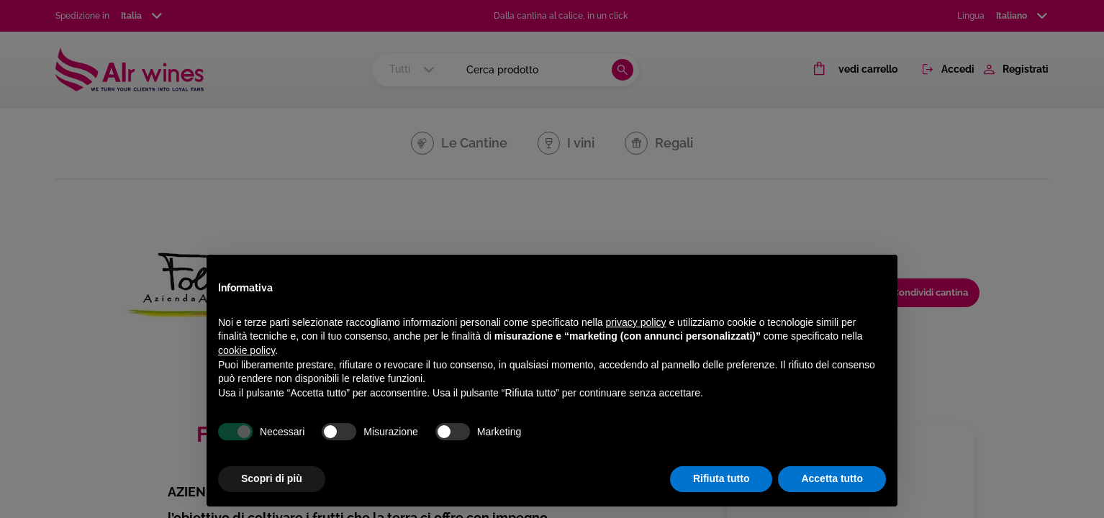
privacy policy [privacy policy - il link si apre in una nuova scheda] (636, 322)
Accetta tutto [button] (832, 478)
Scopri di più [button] (271, 478)
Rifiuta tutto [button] (721, 478)
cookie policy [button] (246, 350)
